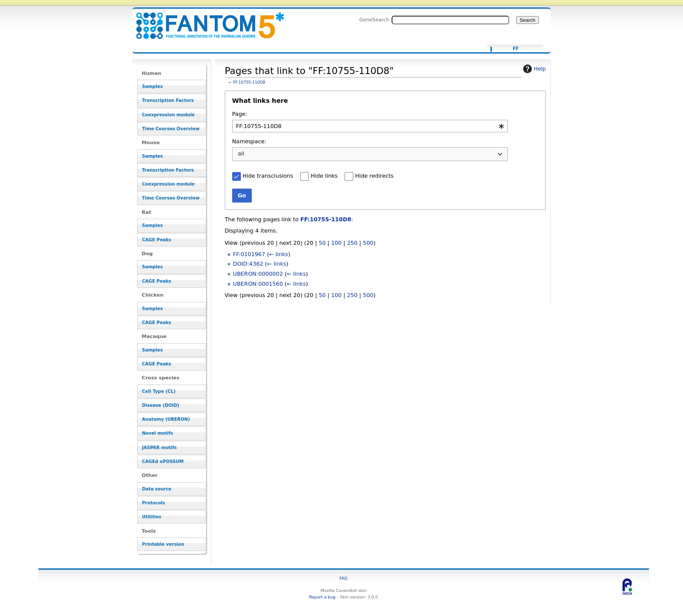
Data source (157, 489)
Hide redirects (374, 175)
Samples (152, 86)
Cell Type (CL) (159, 391)
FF (516, 49)
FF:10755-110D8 (249, 82)
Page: (239, 114)
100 (336, 243)
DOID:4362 (248, 263)
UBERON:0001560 (258, 283)
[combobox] (370, 126)
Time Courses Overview (170, 128)
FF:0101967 (249, 254)
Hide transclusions (268, 175)
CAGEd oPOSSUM (162, 461)
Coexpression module (168, 114)
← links (278, 254)
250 (352, 243)
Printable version (163, 544)
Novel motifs (157, 433)
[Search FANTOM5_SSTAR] (450, 20)
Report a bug (322, 597)
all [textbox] (241, 153)
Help (533, 68)
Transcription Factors (168, 100)
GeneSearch (374, 20)
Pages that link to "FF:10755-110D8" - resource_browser (205, 20)
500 (368, 243)
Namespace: (249, 141)
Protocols (153, 502)
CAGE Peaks (156, 239)
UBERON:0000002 (258, 273)
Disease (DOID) (160, 405)
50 (322, 243)
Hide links (324, 175)
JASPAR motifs (159, 447)
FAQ (344, 578)
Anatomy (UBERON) (166, 419)
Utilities (151, 516)
